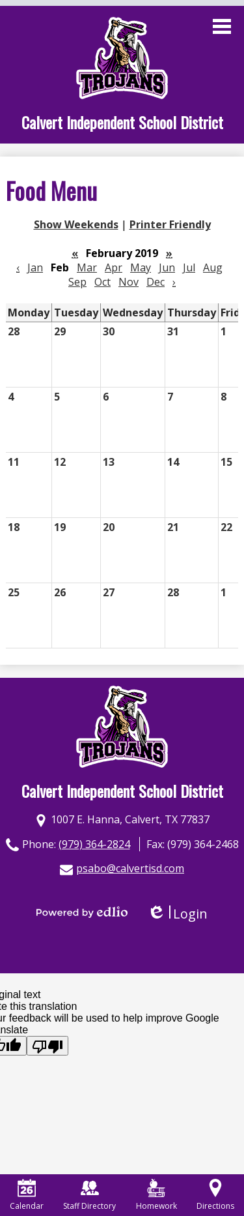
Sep (77, 282)
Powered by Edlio (82, 912)
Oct (102, 282)
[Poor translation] (47, 1046)
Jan (35, 267)
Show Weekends (76, 224)
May (140, 267)
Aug (213, 267)
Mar (87, 267)
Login (177, 913)
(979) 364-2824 (94, 844)
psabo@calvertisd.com (130, 868)
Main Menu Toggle (222, 26)
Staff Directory (89, 1195)
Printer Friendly (170, 224)
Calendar (27, 1195)
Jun (167, 267)
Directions (215, 1195)
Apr (113, 267)
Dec (155, 282)
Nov (128, 282)
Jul (189, 267)
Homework (156, 1195)
